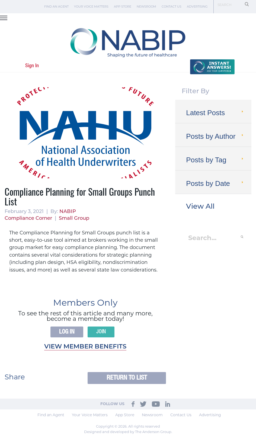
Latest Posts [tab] (215, 113)
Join (101, 332)
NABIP (67, 211)
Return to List (127, 378)
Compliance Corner (28, 218)
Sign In (32, 66)
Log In (67, 332)
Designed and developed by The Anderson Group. (128, 431)
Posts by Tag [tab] (215, 160)
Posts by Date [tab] (215, 183)
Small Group (74, 218)
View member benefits (85, 347)
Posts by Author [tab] (215, 136)
